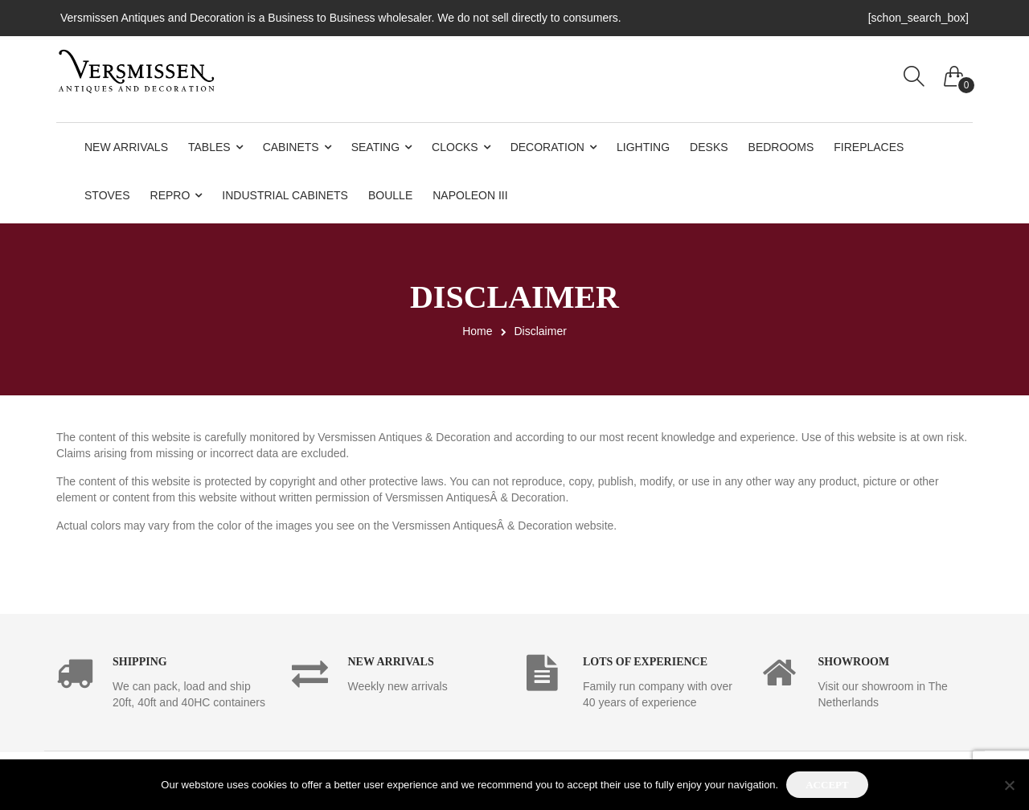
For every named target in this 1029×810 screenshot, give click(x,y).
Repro (170, 195)
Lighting (643, 147)
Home (477, 331)
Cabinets (291, 147)
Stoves (107, 195)
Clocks (455, 147)
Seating (375, 147)
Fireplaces (869, 147)
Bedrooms (781, 147)
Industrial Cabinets (285, 195)
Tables (209, 147)
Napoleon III (470, 195)
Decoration (547, 147)
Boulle (390, 195)
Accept (827, 785)
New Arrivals (126, 147)
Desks (709, 147)
